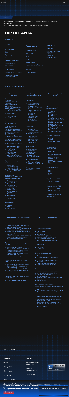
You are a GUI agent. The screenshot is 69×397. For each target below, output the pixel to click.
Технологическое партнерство (11, 75)
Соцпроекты (30, 62)
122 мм (9, 205)
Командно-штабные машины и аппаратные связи (14, 145)
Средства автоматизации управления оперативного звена (19, 281)
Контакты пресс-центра (32, 68)
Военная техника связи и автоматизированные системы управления (13, 138)
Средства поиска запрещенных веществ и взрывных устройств (49, 302)
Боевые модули (11, 135)
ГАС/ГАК (51, 173)
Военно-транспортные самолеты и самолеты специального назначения (33, 118)
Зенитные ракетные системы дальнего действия (18, 226)
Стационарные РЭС (53, 186)
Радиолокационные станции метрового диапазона (17, 250)
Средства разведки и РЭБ (13, 161)
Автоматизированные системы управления (17, 276)
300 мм (10, 207)
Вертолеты (30, 126)
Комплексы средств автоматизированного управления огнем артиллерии (13, 131)
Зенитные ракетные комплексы (17, 223)
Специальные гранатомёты (47, 240)
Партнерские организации (10, 64)
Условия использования (52, 56)
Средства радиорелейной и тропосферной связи (14, 155)
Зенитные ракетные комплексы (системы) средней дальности (19, 229)
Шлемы (39, 279)
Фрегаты (51, 111)
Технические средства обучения (34, 168)
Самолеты (30, 100)
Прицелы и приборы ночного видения (47, 258)
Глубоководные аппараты (54, 142)
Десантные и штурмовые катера (55, 124)
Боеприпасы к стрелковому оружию (12, 191)
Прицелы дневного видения (47, 256)
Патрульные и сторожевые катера (55, 117)
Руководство (10, 55)
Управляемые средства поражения (35, 160)
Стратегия (9, 58)
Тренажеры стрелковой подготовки (11, 197)
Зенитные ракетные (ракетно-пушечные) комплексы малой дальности (18, 233)
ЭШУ (39, 289)
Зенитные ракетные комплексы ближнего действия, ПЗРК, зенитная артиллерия (19, 237)
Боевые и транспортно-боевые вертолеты (35, 130)
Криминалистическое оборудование (45, 305)
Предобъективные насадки (47, 264)
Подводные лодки (53, 135)
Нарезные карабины (44, 236)
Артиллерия (11, 116)
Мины (50, 163)
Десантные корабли (55, 122)
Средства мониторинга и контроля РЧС (12, 166)
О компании (9, 49)
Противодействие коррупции (53, 52)
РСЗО (9, 115)
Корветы (51, 112)
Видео (28, 59)
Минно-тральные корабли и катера (54, 130)
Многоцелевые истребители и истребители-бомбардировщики (35, 105)
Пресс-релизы (31, 50)
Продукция (8, 367)
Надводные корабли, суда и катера (54, 107)
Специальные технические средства (48, 296)
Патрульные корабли (53, 114)
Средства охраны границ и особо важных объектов (49, 299)
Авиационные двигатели (31, 152)
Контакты (7, 375)
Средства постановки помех (55, 160)
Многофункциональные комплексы (50, 290)
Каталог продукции (14, 86)
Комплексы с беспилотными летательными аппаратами (31, 149)
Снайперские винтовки (12, 187)
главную (18, 26)
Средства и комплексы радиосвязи (11, 151)
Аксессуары (41, 280)
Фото (28, 56)
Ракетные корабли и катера (56, 120)
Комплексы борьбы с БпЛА (17, 269)
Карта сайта (30, 374)
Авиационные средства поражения (33, 155)
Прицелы (10, 194)
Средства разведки (14, 169)
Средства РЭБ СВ (13, 171)
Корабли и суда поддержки (54, 127)
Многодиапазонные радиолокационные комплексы (18, 248)
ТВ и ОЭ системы (54, 182)
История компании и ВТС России (13, 68)
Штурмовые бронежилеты (47, 273)
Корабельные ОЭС (53, 179)
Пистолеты (11, 182)
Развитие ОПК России (13, 72)
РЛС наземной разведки (10, 127)
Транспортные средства (44, 285)
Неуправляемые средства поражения (35, 163)
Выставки (29, 53)
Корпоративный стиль (34, 65)
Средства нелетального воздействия (49, 286)
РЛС (49, 170)
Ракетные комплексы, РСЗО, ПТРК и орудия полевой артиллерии (13, 109)
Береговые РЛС (54, 189)
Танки (7, 99)
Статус (7, 52)
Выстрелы (11, 208)
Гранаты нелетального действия (49, 292)
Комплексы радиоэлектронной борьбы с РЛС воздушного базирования (18, 266)
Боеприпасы (9, 202)
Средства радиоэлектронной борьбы (16, 261)
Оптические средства (43, 253)
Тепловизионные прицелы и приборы (47, 261)
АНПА (50, 140)
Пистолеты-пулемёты (45, 233)
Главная (9, 39)
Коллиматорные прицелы (46, 263)
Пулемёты (11, 185)
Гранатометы (12, 181)
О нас (6, 362)
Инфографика (31, 72)
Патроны (40, 247)
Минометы (11, 113)
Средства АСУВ (13, 148)
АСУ (50, 174)
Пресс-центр (9, 371)
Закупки (49, 48)
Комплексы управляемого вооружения (10, 123)
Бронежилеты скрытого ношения (49, 277)
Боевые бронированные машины (11, 102)
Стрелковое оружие (12, 178)
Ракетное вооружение (52, 152)
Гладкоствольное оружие (46, 237)
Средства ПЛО (53, 159)
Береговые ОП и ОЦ (55, 190)
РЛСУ (50, 171)
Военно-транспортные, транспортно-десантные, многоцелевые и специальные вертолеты (34, 138)
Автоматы (11, 184)
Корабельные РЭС (53, 167)
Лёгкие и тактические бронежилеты (45, 275)
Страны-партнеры (12, 61)
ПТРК (9, 117)
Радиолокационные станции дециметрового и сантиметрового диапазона (17, 254)
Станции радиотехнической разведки (17, 271)
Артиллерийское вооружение (54, 155)
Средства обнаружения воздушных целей (18, 243)
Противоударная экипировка (48, 272)
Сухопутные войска (14, 95)
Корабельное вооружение (51, 147)
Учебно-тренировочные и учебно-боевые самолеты (34, 111)
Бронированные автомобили (11, 105)
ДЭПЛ (50, 138)
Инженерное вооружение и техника (13, 176)
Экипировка (39, 269)
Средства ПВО (53, 157)
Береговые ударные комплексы (53, 195)
